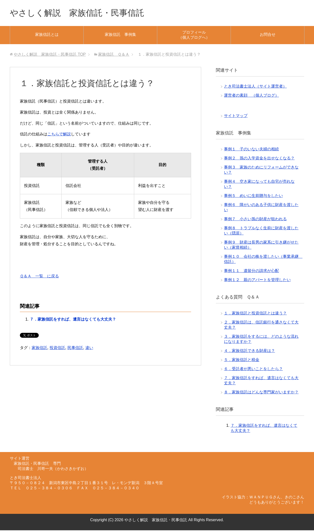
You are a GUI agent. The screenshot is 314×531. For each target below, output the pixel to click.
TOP (50, 55)
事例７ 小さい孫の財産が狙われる (255, 220)
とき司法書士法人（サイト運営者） (255, 87)
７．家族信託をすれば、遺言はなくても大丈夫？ (73, 320)
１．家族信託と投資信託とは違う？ (255, 314)
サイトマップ (236, 116)
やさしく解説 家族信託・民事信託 (81, 13)
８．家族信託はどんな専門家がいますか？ (261, 393)
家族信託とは (47, 35)
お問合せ (267, 35)
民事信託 (75, 348)
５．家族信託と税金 (241, 360)
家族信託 (39, 348)
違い (89, 348)
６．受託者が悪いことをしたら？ (253, 369)
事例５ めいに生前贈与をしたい (253, 196)
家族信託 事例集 (120, 35)
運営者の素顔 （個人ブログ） (251, 96)
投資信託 (57, 348)
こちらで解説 (59, 135)
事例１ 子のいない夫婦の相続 (251, 150)
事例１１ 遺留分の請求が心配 (251, 271)
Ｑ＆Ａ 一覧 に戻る (39, 277)
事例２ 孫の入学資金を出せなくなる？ (259, 159)
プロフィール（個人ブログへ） (194, 35)
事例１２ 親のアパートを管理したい (257, 280)
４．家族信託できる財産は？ (249, 351)
